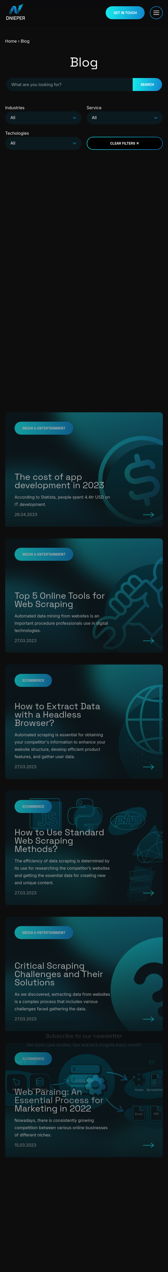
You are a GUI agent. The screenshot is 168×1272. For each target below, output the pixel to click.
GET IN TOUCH (125, 12)
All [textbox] (12, 118)
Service (125, 115)
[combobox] (43, 119)
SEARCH (147, 84)
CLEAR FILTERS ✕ (124, 144)
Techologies (43, 141)
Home (6, 41)
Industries (43, 115)
